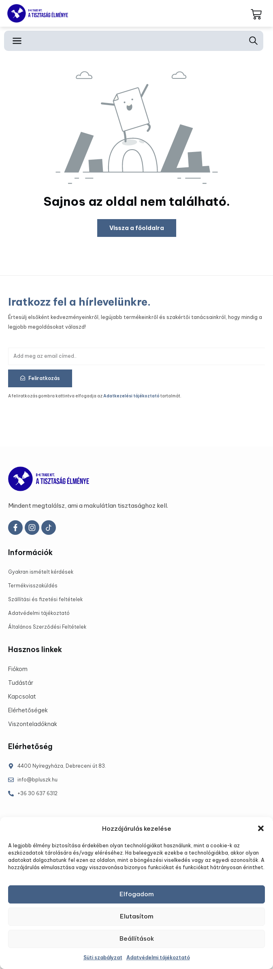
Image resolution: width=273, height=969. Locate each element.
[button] (261, 828)
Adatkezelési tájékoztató (131, 396)
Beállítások (136, 938)
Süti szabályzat (102, 957)
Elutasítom (137, 916)
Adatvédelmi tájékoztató (158, 957)
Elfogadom (136, 894)
